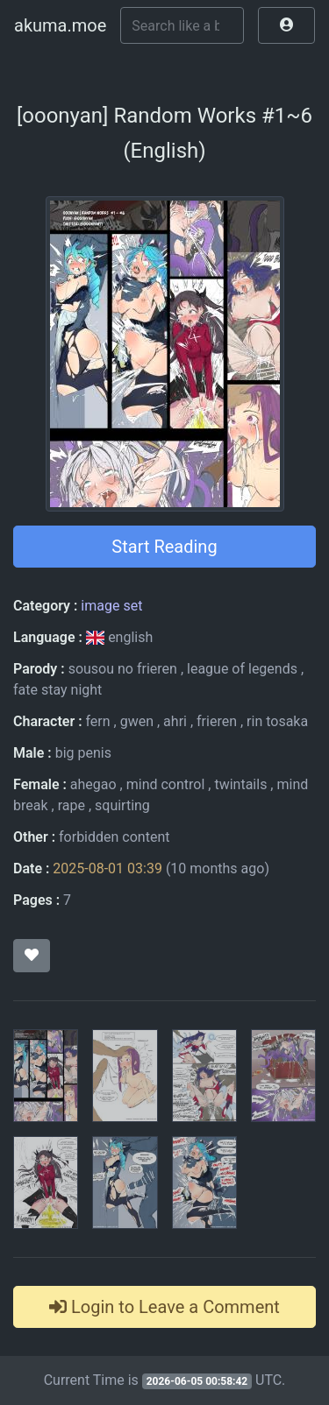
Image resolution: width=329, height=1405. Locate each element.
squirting (122, 805)
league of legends (242, 668)
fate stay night (57, 689)
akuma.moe (60, 25)
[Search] (182, 25)
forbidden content (114, 837)
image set (111, 605)
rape (71, 805)
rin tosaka (277, 721)
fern (97, 721)
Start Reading (164, 546)
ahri (175, 721)
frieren (217, 721)
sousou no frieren (122, 668)
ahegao (93, 784)
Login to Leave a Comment (164, 1306)
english (119, 637)
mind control (165, 784)
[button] (286, 25)
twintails (240, 784)
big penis (83, 753)
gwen (137, 721)
